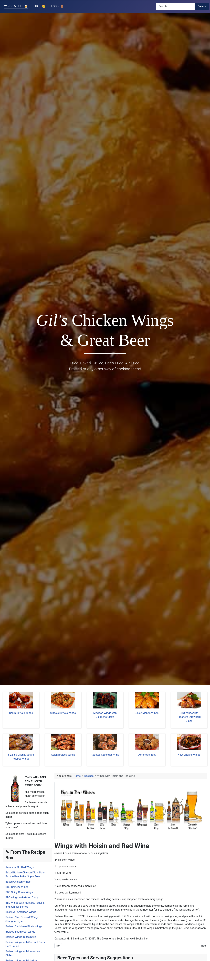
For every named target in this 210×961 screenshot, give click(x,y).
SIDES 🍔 (39, 6)
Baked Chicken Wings (18, 881)
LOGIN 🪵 (57, 6)
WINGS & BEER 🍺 (16, 6)
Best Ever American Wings (20, 912)
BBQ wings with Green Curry (21, 897)
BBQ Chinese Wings (16, 887)
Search (202, 6)
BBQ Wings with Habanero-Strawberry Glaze (189, 716)
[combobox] (175, 6)
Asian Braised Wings (63, 754)
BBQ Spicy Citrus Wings (19, 892)
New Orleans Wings (189, 754)
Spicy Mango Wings (147, 713)
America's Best (147, 754)
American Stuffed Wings (19, 867)
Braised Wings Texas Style (20, 936)
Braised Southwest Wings (20, 931)
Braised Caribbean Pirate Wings (23, 926)
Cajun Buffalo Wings (21, 713)
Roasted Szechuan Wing (105, 754)
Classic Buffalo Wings (63, 713)
